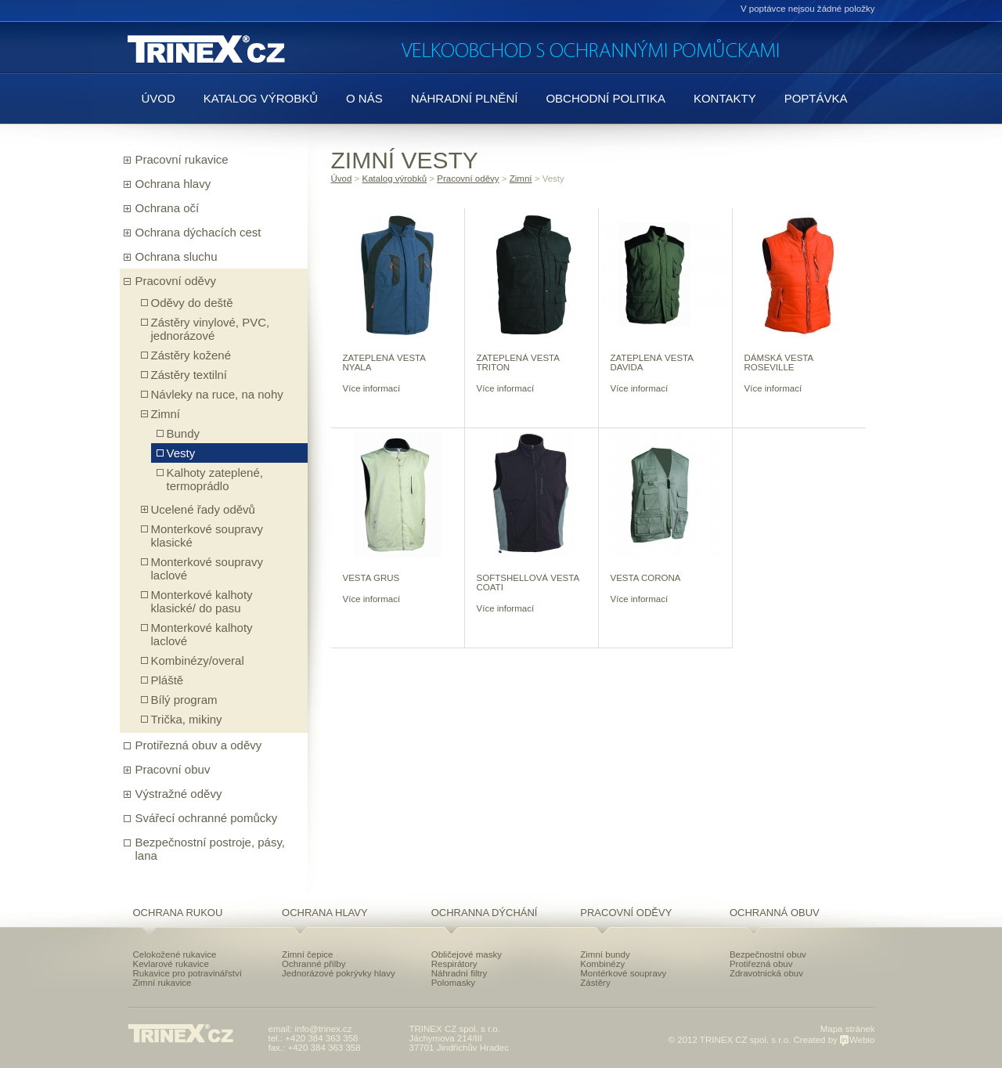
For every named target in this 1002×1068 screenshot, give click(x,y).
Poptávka (816, 98)
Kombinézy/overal (197, 660)
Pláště (167, 680)
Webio (857, 1040)
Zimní (166, 413)
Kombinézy (602, 964)
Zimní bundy (604, 954)
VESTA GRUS (371, 578)
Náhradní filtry (459, 973)
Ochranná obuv (775, 912)
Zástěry (595, 982)
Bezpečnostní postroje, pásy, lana (210, 848)
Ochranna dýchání (484, 912)
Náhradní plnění (464, 98)
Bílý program (184, 699)
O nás (364, 98)
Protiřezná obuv (761, 964)
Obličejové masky (466, 954)
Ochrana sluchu (176, 256)
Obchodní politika (605, 98)
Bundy (183, 433)
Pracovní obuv (173, 769)
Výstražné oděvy (178, 793)
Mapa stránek (847, 1029)
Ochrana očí (167, 208)
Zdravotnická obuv (766, 973)
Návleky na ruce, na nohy (217, 394)
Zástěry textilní (189, 374)
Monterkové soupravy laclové (207, 568)
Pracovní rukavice (182, 159)
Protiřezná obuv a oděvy (198, 745)
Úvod (158, 98)
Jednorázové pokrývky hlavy (338, 973)
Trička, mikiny (186, 719)
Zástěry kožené (191, 355)
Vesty (181, 453)
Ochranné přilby (313, 964)
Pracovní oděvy (175, 280)
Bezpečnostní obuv (768, 954)
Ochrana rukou (178, 912)
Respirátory (454, 964)
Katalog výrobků (261, 98)
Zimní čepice (307, 954)
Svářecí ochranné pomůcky (206, 817)
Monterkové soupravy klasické (207, 535)
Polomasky (453, 982)
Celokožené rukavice (175, 954)
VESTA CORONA (646, 578)
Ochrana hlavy (173, 183)
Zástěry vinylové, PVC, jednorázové (210, 329)
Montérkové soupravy (623, 973)
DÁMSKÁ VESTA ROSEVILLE (778, 362)
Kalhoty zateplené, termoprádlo (215, 479)
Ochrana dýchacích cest (198, 232)
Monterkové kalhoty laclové (202, 634)
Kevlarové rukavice (171, 964)
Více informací (372, 388)
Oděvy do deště (192, 302)
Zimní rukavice (162, 982)
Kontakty (725, 98)
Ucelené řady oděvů (203, 509)
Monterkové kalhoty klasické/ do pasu (202, 601)
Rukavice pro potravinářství (188, 973)
